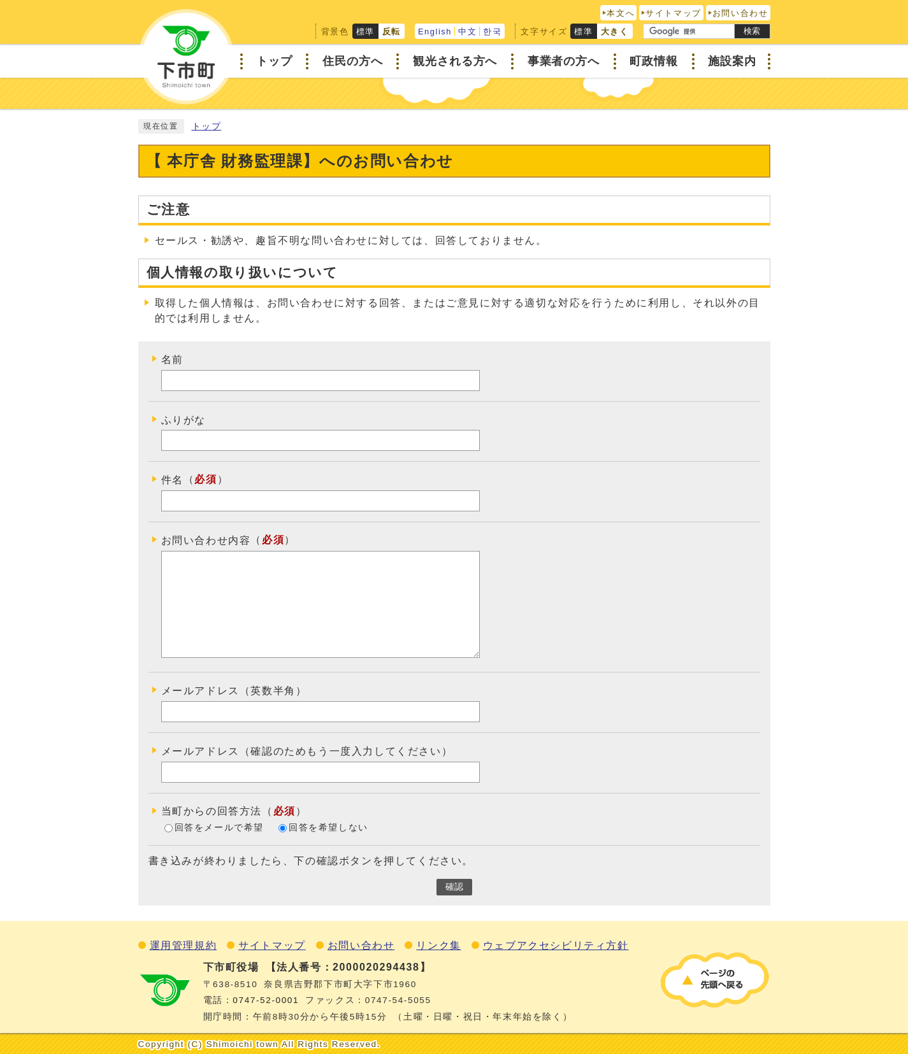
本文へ (621, 13)
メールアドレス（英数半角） (234, 690)
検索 (752, 31)
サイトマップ (673, 13)
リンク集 (438, 945)
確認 (454, 887)
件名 (172, 479)
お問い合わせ (740, 13)
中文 (467, 31)
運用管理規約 (183, 945)
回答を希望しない (328, 827)
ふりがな (183, 419)
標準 (365, 31)
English (435, 31)
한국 (492, 31)
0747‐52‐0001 (266, 1000)
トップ (207, 126)
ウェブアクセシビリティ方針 (556, 945)
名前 (172, 359)
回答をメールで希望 (219, 827)
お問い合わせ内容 (206, 540)
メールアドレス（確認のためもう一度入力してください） (307, 751)
